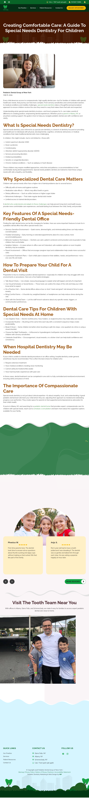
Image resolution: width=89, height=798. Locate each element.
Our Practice (23, 8)
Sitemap (21, 772)
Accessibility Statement (63, 772)
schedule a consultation (42, 409)
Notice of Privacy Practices (45, 772)
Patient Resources (47, 8)
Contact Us (60, 8)
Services (34, 8)
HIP (60, 775)
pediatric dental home (42, 406)
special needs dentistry (46, 105)
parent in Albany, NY (70, 114)
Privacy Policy (29, 772)
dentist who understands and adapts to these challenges (26, 204)
